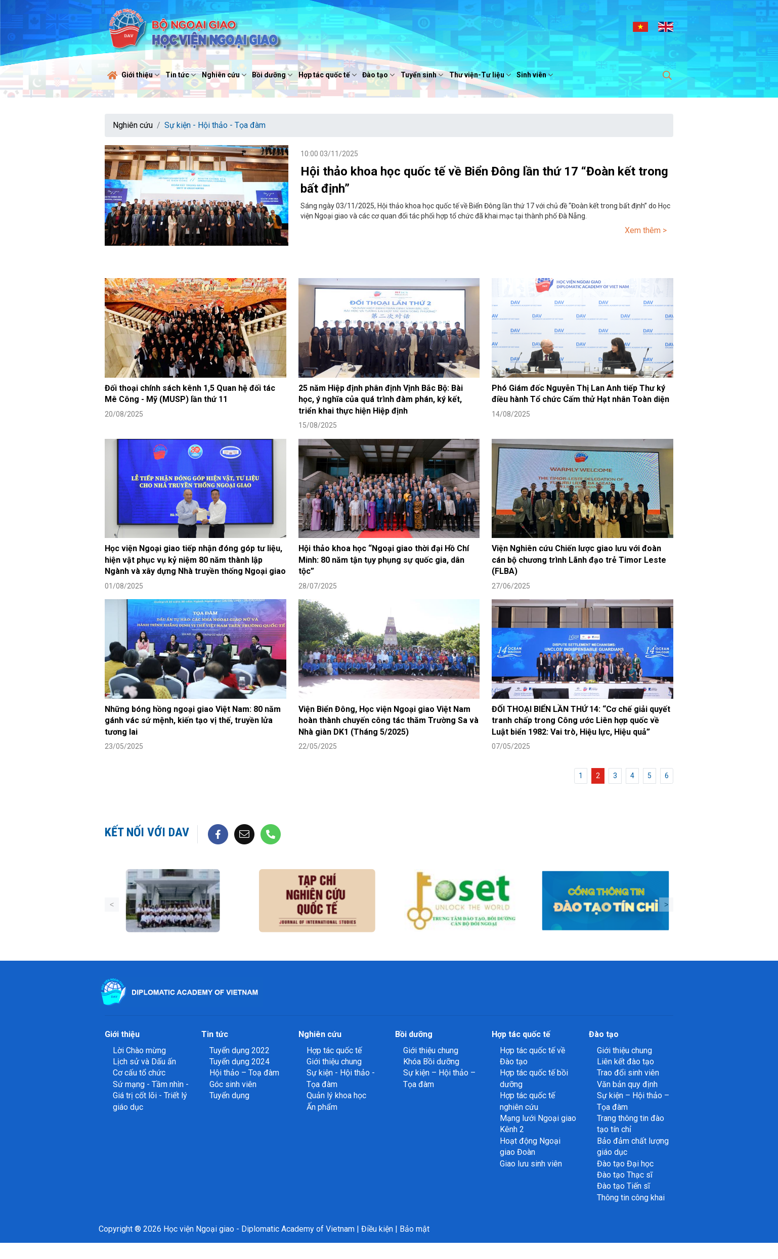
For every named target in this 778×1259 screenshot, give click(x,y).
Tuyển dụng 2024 (239, 1061)
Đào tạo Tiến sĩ (623, 1186)
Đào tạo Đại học (625, 1163)
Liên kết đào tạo (625, 1061)
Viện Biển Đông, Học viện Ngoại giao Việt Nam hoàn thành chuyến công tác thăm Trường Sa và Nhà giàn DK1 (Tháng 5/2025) (388, 720)
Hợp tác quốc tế (328, 74)
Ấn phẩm (322, 1107)
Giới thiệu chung (334, 1061)
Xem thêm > (646, 230)
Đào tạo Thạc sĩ (625, 1175)
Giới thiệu (141, 74)
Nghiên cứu (225, 74)
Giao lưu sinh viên (531, 1163)
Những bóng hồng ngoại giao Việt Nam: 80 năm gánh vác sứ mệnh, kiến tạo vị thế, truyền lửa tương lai (193, 720)
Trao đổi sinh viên (628, 1072)
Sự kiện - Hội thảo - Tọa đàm (215, 125)
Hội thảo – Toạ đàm (244, 1072)
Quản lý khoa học (336, 1095)
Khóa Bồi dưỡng (431, 1061)
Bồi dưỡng (273, 74)
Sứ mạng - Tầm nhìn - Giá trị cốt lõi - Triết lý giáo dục (151, 1096)
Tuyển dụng (229, 1095)
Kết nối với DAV (147, 832)
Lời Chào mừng (139, 1050)
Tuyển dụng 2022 (239, 1050)
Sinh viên (535, 74)
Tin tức (181, 74)
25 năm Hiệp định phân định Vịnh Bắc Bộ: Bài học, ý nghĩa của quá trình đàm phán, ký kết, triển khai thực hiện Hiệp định (380, 399)
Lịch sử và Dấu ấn (144, 1061)
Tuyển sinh (423, 74)
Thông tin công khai (631, 1197)
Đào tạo (379, 74)
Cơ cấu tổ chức (139, 1072)
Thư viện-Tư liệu (481, 74)
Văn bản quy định (627, 1084)
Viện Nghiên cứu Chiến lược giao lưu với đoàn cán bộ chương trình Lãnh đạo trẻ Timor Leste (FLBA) (579, 560)
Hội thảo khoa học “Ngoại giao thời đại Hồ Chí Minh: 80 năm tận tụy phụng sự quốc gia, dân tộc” (383, 560)
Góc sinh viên (232, 1084)
